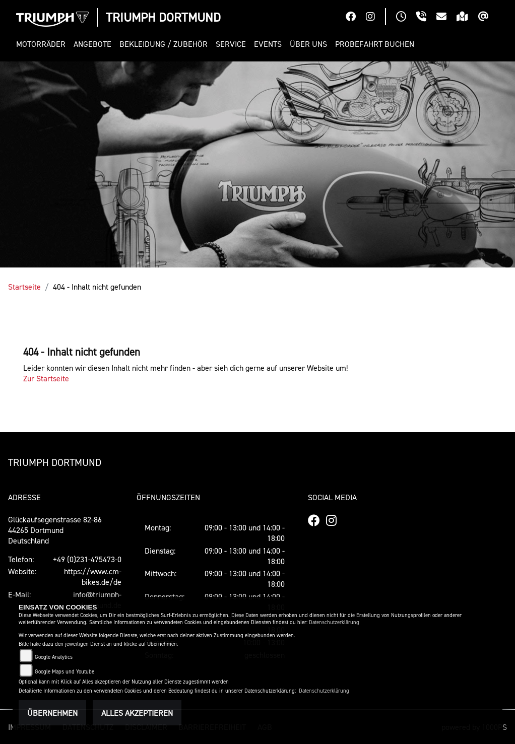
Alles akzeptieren (137, 713)
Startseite (24, 287)
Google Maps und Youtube (64, 671)
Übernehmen (52, 713)
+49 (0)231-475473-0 (87, 559)
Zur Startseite (46, 378)
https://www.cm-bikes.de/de (92, 576)
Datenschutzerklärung (334, 622)
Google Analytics (54, 657)
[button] (43, 44)
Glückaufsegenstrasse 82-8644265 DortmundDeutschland (55, 530)
